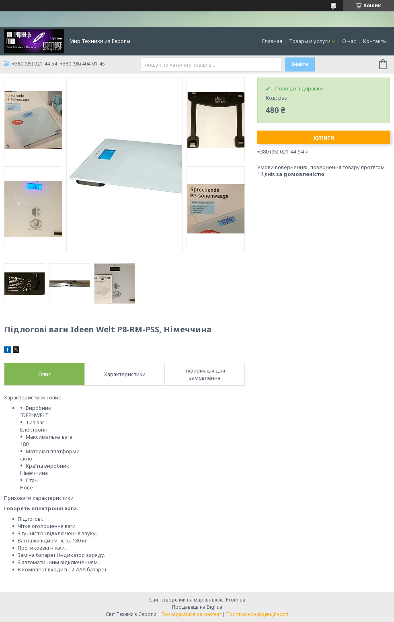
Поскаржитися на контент (191, 614)
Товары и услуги (309, 41)
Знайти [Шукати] (299, 64)
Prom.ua (235, 599)
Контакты (375, 41)
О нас (349, 41)
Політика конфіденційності (257, 614)
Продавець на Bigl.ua (197, 607)
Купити (324, 138)
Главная (272, 41)
